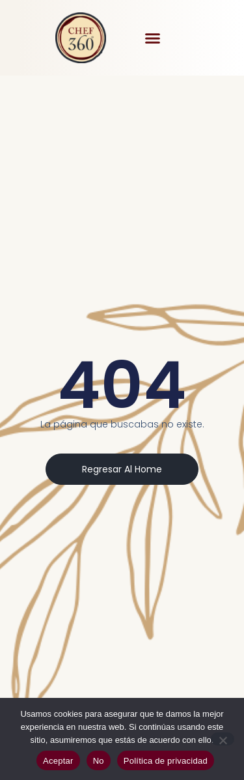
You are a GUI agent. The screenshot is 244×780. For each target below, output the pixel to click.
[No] (222, 738)
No (98, 761)
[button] (152, 37)
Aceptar (58, 761)
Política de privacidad (166, 761)
